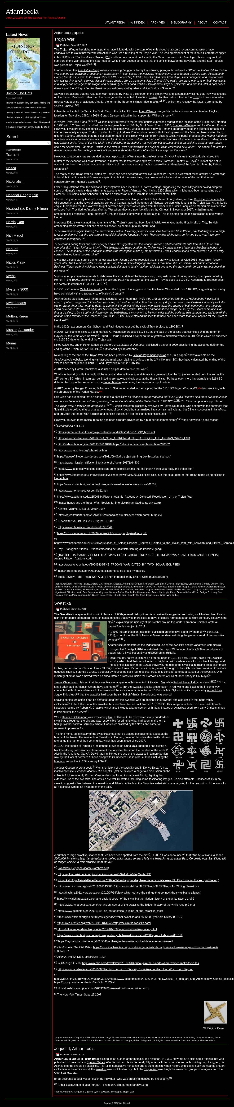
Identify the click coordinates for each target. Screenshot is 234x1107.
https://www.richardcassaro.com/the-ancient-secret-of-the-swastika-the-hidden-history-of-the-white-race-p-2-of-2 (126, 904)
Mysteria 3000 (17, 289)
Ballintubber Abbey (94, 1037)
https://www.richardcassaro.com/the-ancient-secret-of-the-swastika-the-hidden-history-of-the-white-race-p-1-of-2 (125, 898)
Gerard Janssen (198, 586)
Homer (109, 589)
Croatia (98, 586)
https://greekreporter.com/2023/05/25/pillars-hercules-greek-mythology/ (101, 570)
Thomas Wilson (207, 1040)
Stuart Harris (120, 595)
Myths (10, 276)
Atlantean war (98, 93)
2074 (110, 404)
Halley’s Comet (111, 293)
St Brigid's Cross (161, 1040)
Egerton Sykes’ (96, 1062)
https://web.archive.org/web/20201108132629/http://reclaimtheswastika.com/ (104, 923)
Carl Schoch (194, 583)
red (74, 1040)
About (202, 22)
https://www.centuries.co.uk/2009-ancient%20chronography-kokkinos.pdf (102, 533)
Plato (172, 592)
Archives (158, 22)
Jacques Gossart (65, 767)
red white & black (85, 1040)
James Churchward (66, 682)
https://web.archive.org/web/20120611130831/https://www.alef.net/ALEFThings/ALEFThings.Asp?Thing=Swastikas (128, 886)
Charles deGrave (183, 125)
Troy (196, 97)
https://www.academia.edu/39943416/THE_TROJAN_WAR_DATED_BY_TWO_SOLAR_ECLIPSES (119, 564)
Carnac (121, 202)
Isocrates (139, 589)
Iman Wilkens (147, 111)
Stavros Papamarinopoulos (149, 355)
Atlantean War (152, 583)
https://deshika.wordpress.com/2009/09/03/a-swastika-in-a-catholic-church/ (103, 988)
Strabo (109, 595)
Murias (11, 343)
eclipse (126, 586)
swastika (175, 1040)
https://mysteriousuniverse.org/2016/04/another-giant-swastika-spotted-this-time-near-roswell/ (115, 941)
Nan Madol (14, 235)
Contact (219, 22)
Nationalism (15, 181)
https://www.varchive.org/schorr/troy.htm (82, 450)
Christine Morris (62, 586)
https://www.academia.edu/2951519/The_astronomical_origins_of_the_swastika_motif (110, 910)
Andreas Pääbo (81, 583)
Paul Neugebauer (142, 592)
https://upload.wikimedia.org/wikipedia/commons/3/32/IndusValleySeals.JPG (104, 874)
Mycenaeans (16, 303)
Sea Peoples (103, 60)
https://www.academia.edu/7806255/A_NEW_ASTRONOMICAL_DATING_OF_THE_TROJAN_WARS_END (124, 438)
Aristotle (117, 583)
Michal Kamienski (91, 289)
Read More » (42, 126)
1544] (162, 100)
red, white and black (184, 686)
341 (94, 766)
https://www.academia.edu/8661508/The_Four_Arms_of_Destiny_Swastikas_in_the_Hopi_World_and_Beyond (125, 969)
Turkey (153, 97)
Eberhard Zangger (214, 53)
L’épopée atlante (85, 771)
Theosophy (161, 1078)
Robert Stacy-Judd (185, 682)
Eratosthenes (215, 279)
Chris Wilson (216, 583)
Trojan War (64, 39)
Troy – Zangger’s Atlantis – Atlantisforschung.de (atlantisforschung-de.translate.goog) (109, 549)
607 (213, 681)
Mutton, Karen (17, 316)
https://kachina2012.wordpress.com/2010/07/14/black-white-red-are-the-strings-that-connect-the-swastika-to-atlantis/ (129, 892)
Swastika (62, 603)
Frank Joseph (127, 60)
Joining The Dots (19, 93)
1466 (120, 638)
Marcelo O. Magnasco (193, 589)
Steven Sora (61, 93)
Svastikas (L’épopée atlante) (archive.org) (83, 868)
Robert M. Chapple (122, 1040)
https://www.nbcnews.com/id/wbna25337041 (85, 527)
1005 (177, 400)
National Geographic (22, 195)
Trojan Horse (152, 595)
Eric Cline (151, 586)
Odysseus (93, 592)
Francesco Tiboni (165, 586)
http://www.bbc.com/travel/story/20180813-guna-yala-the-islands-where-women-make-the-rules (140, 963)
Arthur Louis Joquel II (133, 583)
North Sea (82, 592)
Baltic (163, 583)
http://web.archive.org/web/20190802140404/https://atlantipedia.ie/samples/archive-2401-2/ (114, 444)
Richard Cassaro (95, 775)
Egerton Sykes (92, 1091)
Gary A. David (89, 753)
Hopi (71, 757)
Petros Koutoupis (174, 406)
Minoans (59, 761)
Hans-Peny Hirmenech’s (209, 199)
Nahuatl (12, 249)
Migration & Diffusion (65, 592)
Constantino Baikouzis (83, 586)
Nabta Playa (15, 262)
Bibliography (181, 22)
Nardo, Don (15, 222)
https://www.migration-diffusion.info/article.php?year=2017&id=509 (98, 462)
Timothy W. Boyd (136, 595)
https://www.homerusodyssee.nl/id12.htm (83, 490)
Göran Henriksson (216, 586)
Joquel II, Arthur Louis (74, 1048)
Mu (163, 682)
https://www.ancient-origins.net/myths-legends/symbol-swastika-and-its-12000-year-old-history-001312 (120, 917)
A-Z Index (138, 22)
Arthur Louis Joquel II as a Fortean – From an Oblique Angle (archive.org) (103, 1084)
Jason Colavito (128, 259)
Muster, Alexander (20, 330)
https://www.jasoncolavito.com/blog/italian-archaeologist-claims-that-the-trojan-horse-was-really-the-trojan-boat (125, 468)
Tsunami (12, 154)
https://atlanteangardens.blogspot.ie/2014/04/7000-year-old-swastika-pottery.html (107, 929)
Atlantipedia (22, 11)
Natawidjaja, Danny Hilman (27, 208)
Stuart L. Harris (109, 336)
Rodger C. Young (208, 592)
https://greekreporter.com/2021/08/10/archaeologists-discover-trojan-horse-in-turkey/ (110, 514)
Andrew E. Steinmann (101, 583)
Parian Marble (112, 382)
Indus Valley (205, 699)
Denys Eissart (112, 1037)
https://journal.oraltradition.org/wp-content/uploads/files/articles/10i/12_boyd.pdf (106, 432)
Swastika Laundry (190, 1040)
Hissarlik (100, 589)
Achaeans (68, 583)
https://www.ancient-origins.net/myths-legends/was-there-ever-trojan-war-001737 (106, 484)
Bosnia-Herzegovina (177, 583)
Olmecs (164, 209)
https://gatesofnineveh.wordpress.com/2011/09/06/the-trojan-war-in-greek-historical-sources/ (114, 456)
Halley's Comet (62, 589)
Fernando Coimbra (129, 1037)
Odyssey (103, 592)
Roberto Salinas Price (187, 592)
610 (90, 120)
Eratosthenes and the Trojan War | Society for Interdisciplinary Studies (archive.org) (109, 502)
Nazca (11, 168)
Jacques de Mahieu (194, 206)
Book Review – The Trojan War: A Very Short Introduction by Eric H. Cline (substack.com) (113, 576)
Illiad (116, 589)
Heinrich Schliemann (75, 717)
